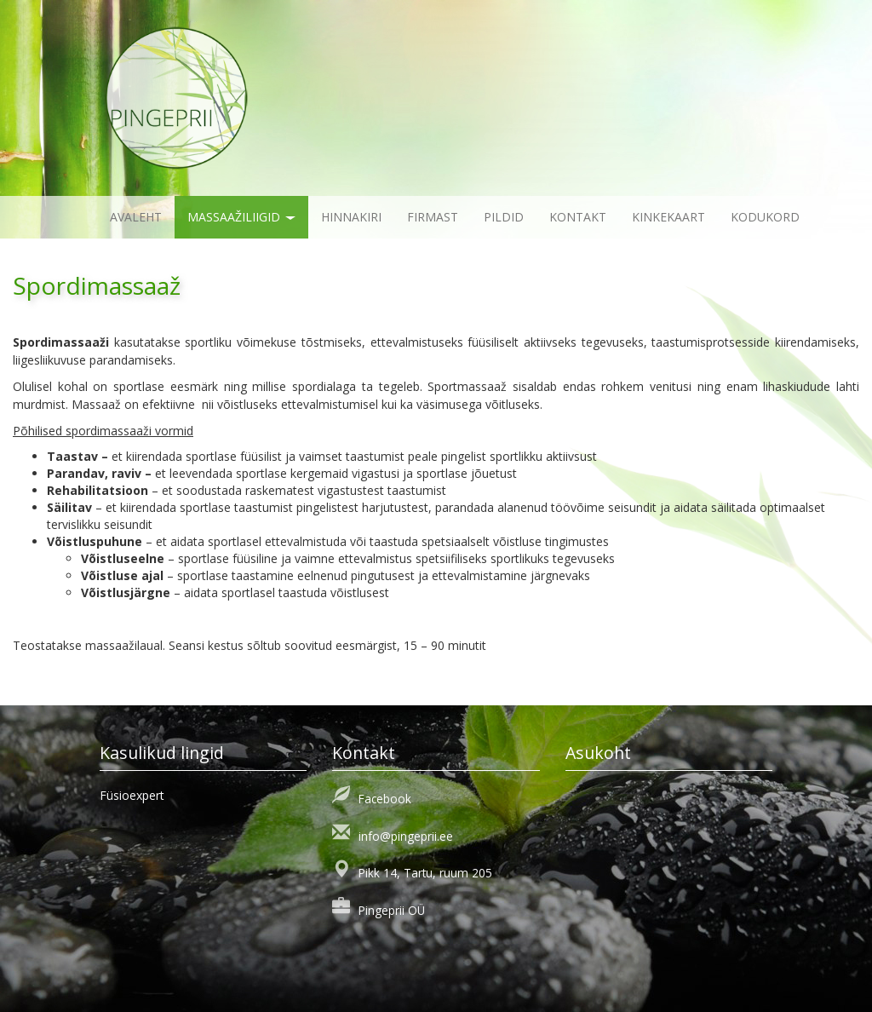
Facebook (385, 799)
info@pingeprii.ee (406, 836)
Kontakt (577, 217)
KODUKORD (765, 217)
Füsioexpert (132, 795)
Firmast (432, 217)
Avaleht (136, 217)
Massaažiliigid (241, 217)
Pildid (504, 217)
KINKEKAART (668, 217)
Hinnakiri (351, 217)
